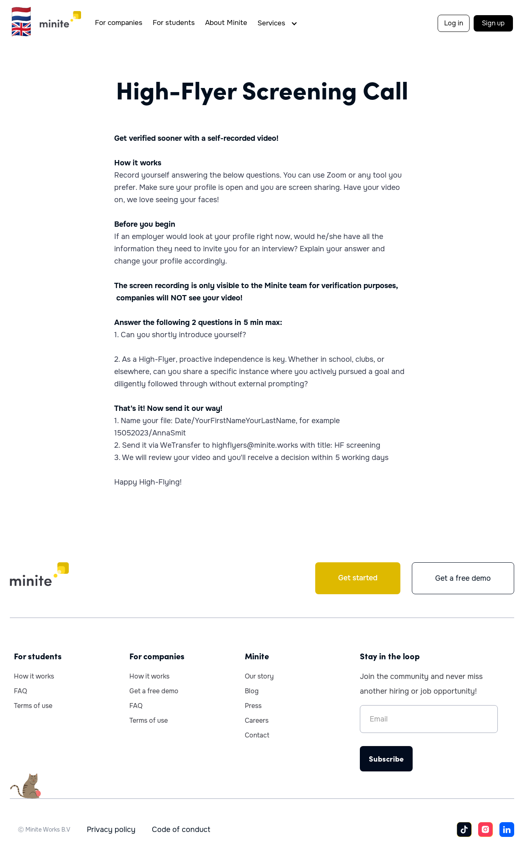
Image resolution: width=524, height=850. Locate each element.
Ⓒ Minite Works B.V (44, 829)
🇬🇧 (21, 29)
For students (174, 22)
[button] (279, 23)
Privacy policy (111, 829)
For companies (118, 22)
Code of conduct (181, 829)
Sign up (493, 23)
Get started (357, 577)
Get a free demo (463, 578)
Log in (453, 23)
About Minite (226, 22)
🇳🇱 (21, 14)
